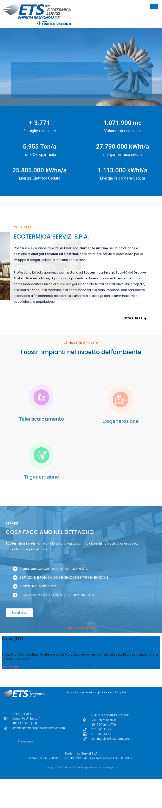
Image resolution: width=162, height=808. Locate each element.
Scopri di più (135, 318)
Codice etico (106, 692)
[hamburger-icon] (153, 7)
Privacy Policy (74, 692)
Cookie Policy (90, 692)
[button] (70, 665)
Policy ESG (120, 692)
